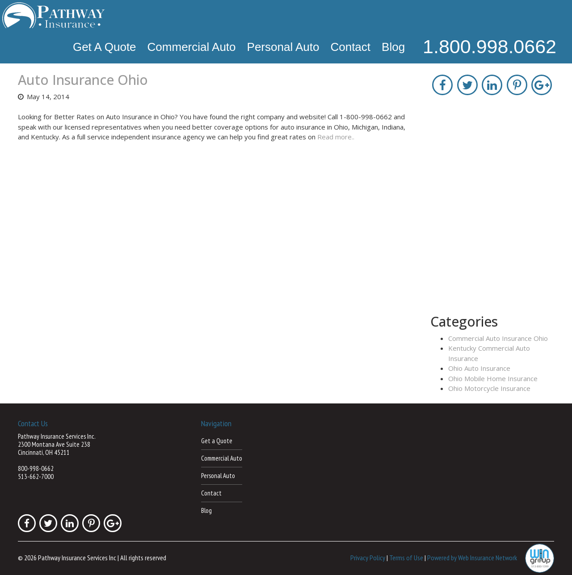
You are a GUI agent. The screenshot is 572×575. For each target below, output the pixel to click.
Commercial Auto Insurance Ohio (498, 338)
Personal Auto (283, 47)
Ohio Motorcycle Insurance (489, 388)
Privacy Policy (367, 557)
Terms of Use (406, 557)
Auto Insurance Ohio (83, 80)
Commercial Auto (191, 47)
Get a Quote (104, 47)
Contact (350, 47)
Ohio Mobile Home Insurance (493, 378)
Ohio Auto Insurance (479, 368)
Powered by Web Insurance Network (472, 557)
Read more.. (335, 136)
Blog (393, 47)
